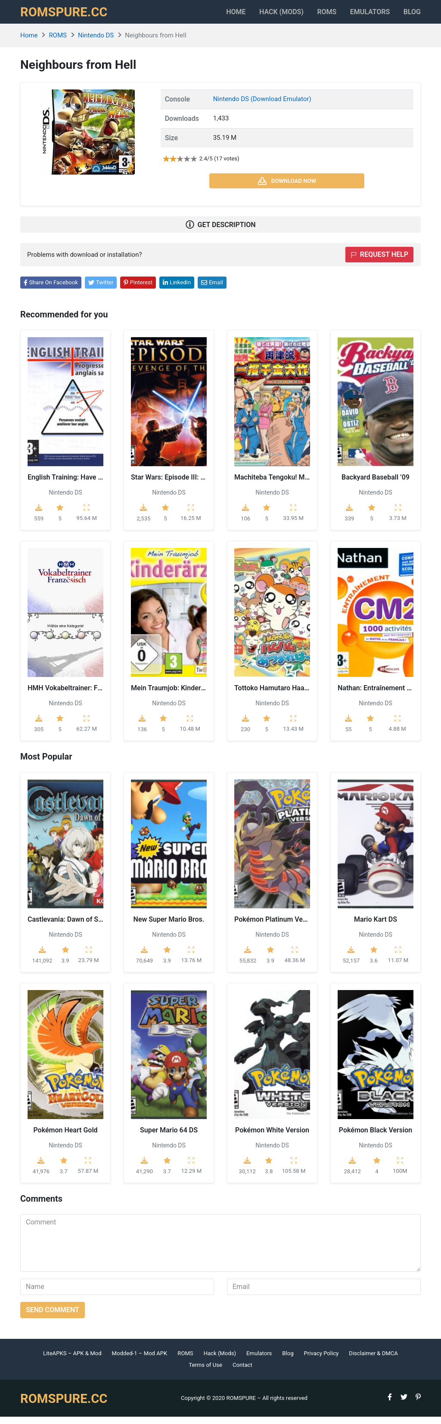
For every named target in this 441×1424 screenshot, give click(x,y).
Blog (412, 15)
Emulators (363, 15)
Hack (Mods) (220, 1360)
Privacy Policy (321, 1360)
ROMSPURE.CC (68, 15)
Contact (242, 1372)
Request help (379, 262)
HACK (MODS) (260, 15)
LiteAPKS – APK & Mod (72, 1360)
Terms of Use (205, 1372)
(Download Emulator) (281, 106)
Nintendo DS (96, 42)
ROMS (312, 15)
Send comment (52, 1317)
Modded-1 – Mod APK (140, 1360)
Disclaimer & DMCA (373, 1360)
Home (207, 15)
